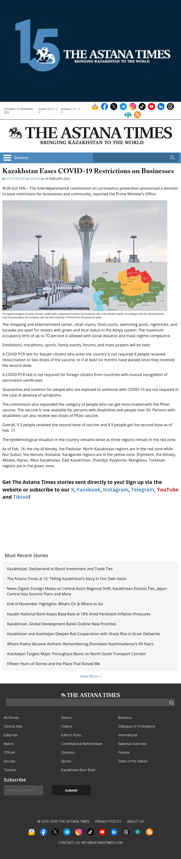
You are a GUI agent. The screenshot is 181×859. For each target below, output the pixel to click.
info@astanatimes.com (102, 843)
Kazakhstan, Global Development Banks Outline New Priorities (62, 623)
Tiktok (21, 497)
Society (10, 761)
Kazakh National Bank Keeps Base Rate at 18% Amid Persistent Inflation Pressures (79, 614)
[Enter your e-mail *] (23, 790)
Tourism (10, 770)
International (127, 735)
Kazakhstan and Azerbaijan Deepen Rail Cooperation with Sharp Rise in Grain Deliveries (83, 633)
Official (9, 752)
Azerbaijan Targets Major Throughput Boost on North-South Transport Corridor (76, 653)
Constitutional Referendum (81, 744)
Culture (66, 726)
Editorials (11, 735)
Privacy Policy (108, 821)
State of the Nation (132, 761)
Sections (21, 158)
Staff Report (16, 179)
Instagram (115, 489)
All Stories (11, 718)
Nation (34, 179)
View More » (90, 676)
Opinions (68, 752)
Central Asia (13, 726)
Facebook (88, 489)
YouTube (168, 489)
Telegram (142, 489)
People (124, 752)
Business (125, 718)
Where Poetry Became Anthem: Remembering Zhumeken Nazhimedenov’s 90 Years (80, 643)
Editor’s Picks (71, 735)
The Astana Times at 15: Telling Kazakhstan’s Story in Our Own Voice (66, 578)
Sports (66, 761)
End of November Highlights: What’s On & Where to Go (55, 603)
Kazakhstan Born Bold (78, 770)
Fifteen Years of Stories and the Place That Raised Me (53, 663)
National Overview (132, 744)
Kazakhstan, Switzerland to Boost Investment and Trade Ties (60, 568)
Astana (66, 718)
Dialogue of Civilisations (136, 726)
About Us (135, 821)
